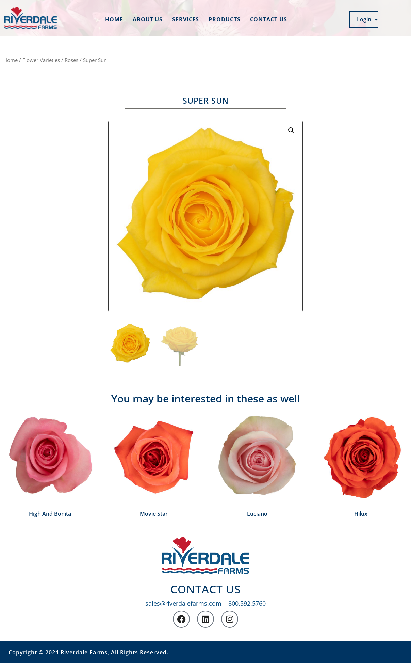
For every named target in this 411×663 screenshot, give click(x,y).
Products (224, 19)
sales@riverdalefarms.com (183, 603)
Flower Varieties (41, 60)
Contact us (268, 19)
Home (114, 19)
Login (367, 19)
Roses (71, 60)
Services (185, 19)
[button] (291, 130)
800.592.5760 (247, 603)
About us (148, 19)
